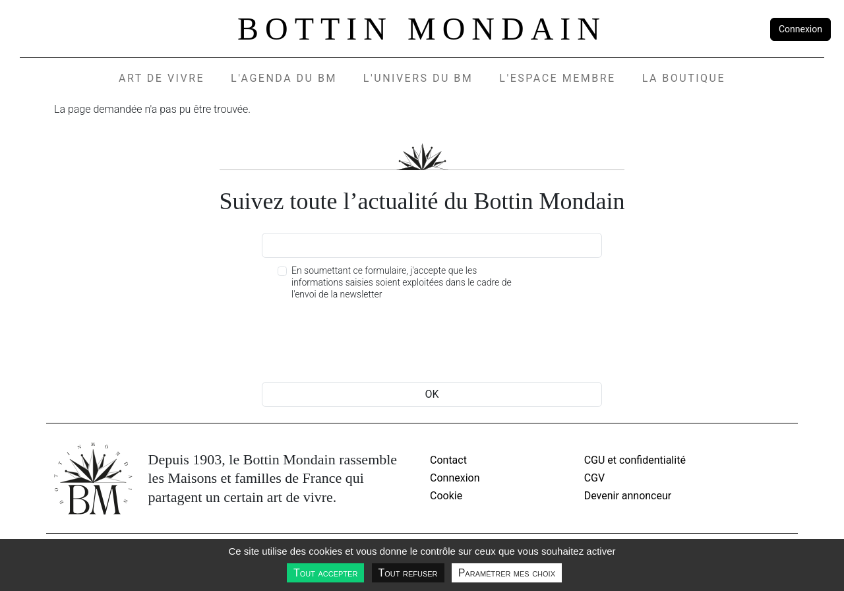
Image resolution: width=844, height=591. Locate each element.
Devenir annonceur (628, 495)
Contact (448, 460)
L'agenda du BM (284, 78)
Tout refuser (408, 572)
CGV (594, 478)
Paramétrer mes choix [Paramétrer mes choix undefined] (506, 572)
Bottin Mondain (422, 28)
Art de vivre (161, 78)
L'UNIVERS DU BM (418, 78)
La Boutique (683, 78)
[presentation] (362, 343)
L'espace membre (557, 78)
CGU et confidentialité (635, 460)
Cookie (446, 495)
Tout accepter (325, 572)
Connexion (800, 29)
